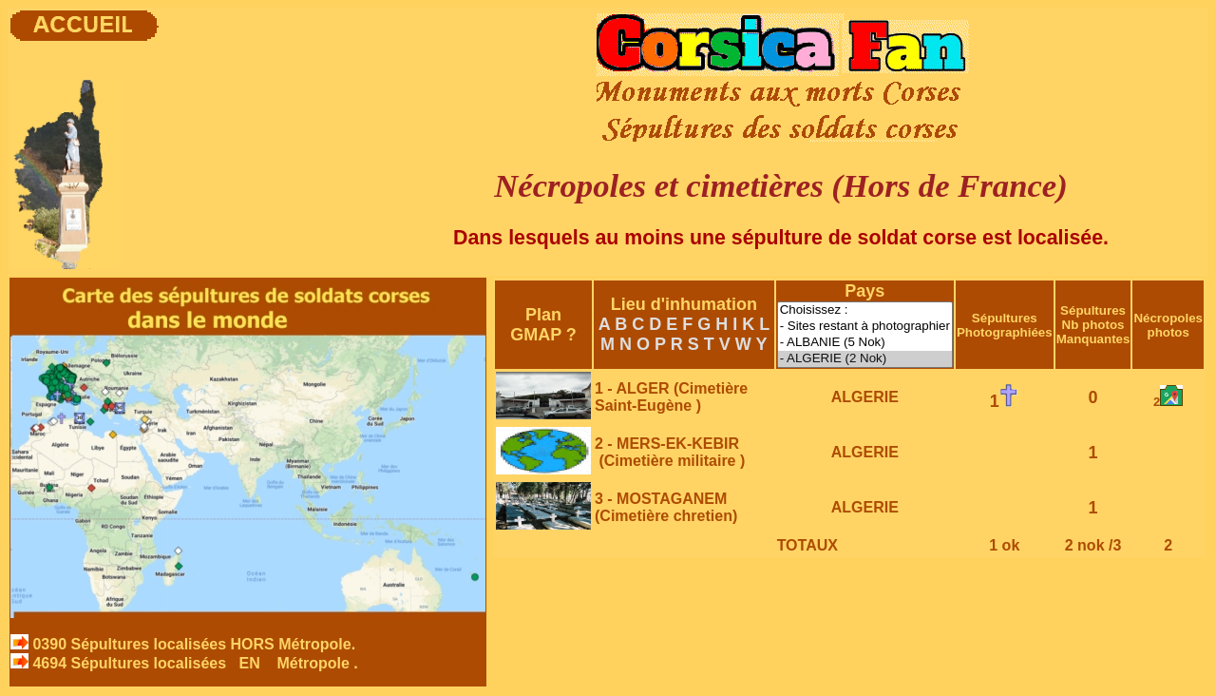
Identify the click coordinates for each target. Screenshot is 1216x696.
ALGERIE (865, 397)
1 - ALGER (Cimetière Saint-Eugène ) (671, 397)
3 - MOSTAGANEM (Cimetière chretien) (666, 507)
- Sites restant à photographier (865, 327)
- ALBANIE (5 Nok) (865, 343)
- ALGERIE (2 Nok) (865, 359)
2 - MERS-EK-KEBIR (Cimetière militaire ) (670, 452)
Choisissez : (865, 310)
